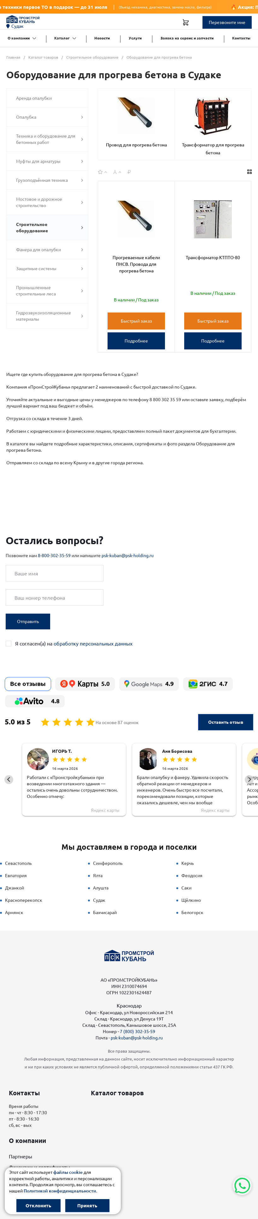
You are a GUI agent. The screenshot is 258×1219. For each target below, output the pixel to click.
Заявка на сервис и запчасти (187, 38)
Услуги (135, 38)
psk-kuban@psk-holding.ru (128, 555)
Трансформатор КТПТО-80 (213, 257)
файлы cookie (68, 1172)
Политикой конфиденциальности (60, 1190)
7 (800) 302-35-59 (137, 1031)
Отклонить (38, 1205)
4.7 (208, 684)
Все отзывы (28, 683)
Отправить (28, 621)
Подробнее (136, 340)
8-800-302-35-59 (54, 555)
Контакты (241, 38)
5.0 (85, 684)
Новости (102, 38)
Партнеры (20, 1156)
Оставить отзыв (225, 722)
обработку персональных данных (93, 643)
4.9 (149, 684)
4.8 (35, 701)
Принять (87, 1205)
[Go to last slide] (8, 779)
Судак (15, 26)
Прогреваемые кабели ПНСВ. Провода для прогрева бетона (136, 264)
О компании (19, 38)
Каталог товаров (117, 1093)
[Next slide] (249, 779)
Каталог (61, 38)
